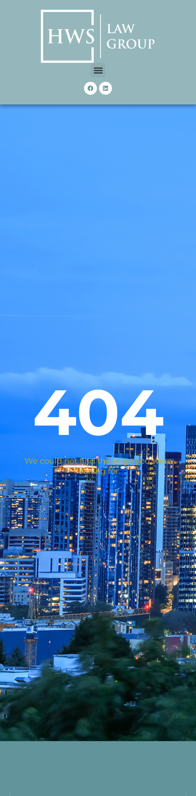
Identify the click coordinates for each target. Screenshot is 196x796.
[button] (98, 70)
